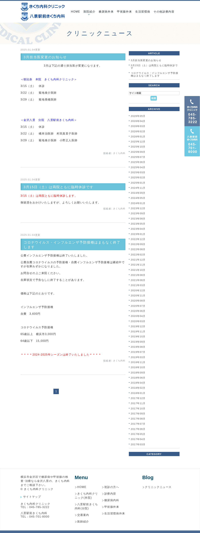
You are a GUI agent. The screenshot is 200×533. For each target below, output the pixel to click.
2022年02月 (138, 254)
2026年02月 (138, 131)
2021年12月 (138, 259)
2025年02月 (138, 177)
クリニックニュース (158, 487)
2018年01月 (138, 393)
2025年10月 (138, 146)
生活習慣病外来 (114, 513)
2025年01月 (138, 182)
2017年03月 (138, 444)
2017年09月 (138, 413)
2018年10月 (138, 367)
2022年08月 (138, 249)
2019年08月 (138, 347)
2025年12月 (138, 141)
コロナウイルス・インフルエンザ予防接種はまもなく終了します (154, 74)
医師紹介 (83, 521)
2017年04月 (138, 439)
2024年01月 (138, 203)
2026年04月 (138, 121)
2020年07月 (138, 306)
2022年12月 (138, 239)
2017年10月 (138, 408)
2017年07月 (138, 424)
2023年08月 (138, 218)
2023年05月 (138, 223)
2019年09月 (138, 341)
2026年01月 (138, 136)
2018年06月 (138, 377)
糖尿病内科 (111, 500)
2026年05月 (138, 116)
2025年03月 (138, 172)
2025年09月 (138, 152)
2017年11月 (138, 403)
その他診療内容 (164, 11)
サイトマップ (32, 496)
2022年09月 (138, 244)
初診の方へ (111, 487)
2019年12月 (138, 326)
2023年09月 (138, 213)
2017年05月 (138, 434)
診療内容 (110, 493)
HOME (75, 11)
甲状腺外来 (124, 11)
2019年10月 (138, 336)
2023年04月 (138, 229)
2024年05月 (138, 198)
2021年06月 (138, 280)
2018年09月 (138, 372)
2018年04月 (138, 382)
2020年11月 (138, 295)
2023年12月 (138, 208)
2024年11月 (138, 187)
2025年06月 (138, 162)
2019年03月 (138, 357)
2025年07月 (138, 157)
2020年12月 (138, 290)
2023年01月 (138, 234)
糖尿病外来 (106, 11)
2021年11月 (138, 265)
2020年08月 (138, 300)
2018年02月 (138, 388)
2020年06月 (138, 311)
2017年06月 (138, 429)
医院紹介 (89, 11)
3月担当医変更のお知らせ (45, 57)
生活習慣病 (142, 11)
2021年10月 (138, 270)
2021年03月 (138, 285)
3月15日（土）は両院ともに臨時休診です (58, 187)
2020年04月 (138, 316)
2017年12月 (138, 398)
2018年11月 (138, 362)
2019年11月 (138, 331)
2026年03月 (138, 126)
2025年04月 (138, 167)
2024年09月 (138, 193)
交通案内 (83, 515)
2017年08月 (138, 418)
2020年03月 (138, 321)
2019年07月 (138, 352)
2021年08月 (138, 275)
